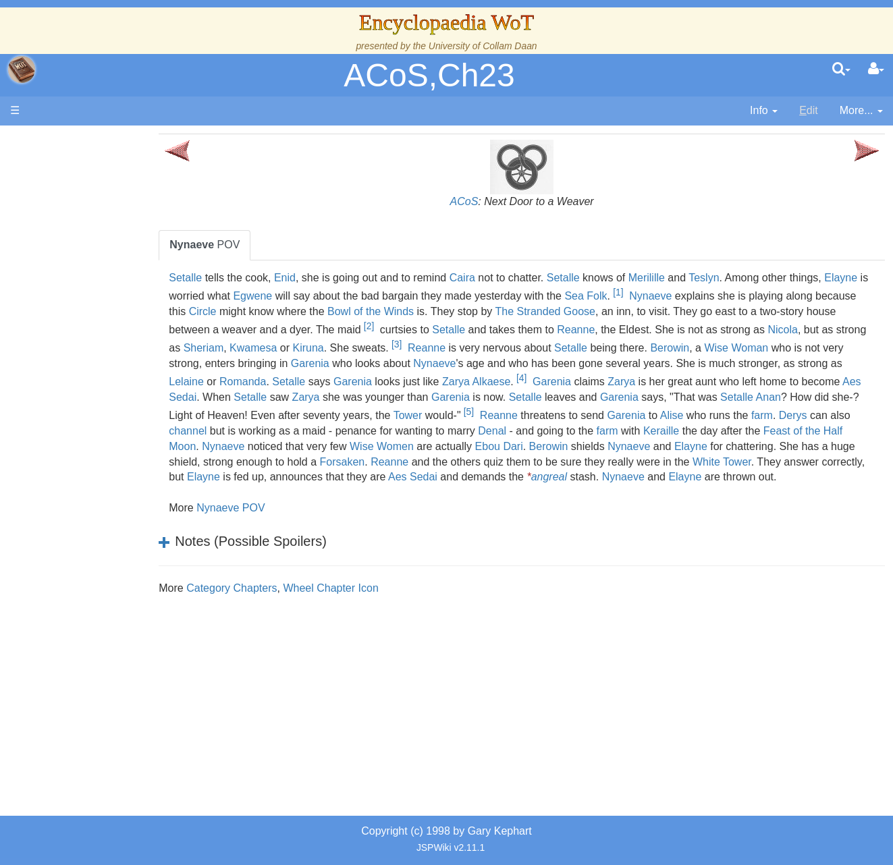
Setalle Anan (362, 415)
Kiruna (466, 348)
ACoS (485, 201)
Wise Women (733, 446)
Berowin (828, 348)
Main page (62, 140)
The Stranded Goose (661, 311)
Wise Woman (244, 363)
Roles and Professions (118, 456)
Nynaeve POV (273, 523)
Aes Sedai (429, 397)
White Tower (483, 476)
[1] (708, 292)
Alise (315, 431)
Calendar (86, 287)
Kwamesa (411, 348)
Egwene (342, 296)
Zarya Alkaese (688, 381)
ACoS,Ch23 (429, 75)
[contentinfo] (764, 110)
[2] (490, 325)
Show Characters (105, 410)
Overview (113, 333)
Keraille (336, 446)
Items (77, 502)
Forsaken (739, 462)
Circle (318, 311)
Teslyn (746, 277)
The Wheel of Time (109, 240)
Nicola (241, 348)
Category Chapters (274, 603)
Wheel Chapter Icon (373, 603)
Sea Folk (675, 296)
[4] (733, 377)
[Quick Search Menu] (841, 69)
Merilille (689, 277)
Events (80, 302)
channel (515, 431)
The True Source (104, 256)
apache (21, 69)
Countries (114, 348)
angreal (351, 492)
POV (248, 244)
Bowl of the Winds (486, 311)
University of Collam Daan (483, 45)
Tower (712, 415)
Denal (819, 431)
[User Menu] (876, 69)
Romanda (454, 381)
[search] (841, 69)
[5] (773, 411)
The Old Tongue (102, 364)
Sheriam (362, 348)
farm (405, 431)
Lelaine (398, 381)
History (81, 271)
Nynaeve (740, 296)
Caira (505, 277)
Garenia (495, 363)
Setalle (228, 277)
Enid (327, 277)
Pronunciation (97, 595)
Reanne (698, 329)
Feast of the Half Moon (492, 446)
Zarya (833, 381)
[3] (555, 344)
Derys (436, 431)
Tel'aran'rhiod (96, 549)
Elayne (228, 296)
